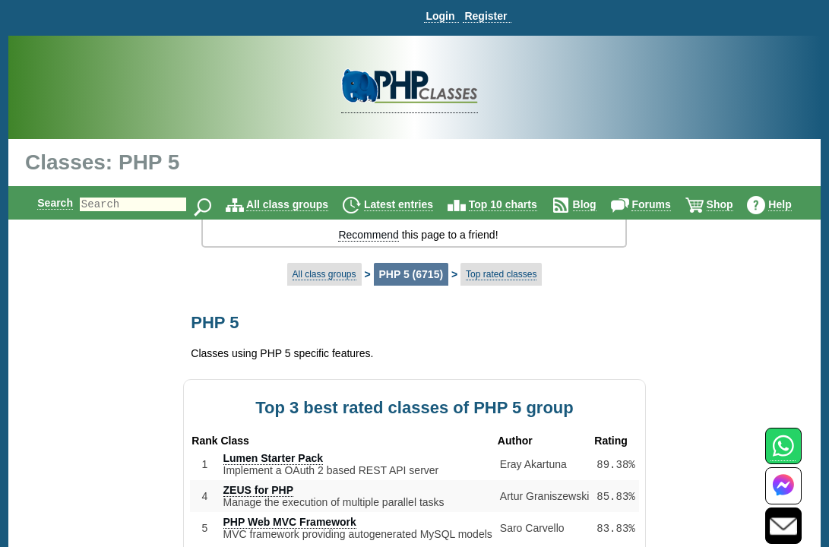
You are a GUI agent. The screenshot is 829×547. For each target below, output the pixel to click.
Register (485, 16)
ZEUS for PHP (258, 490)
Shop (733, 204)
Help (792, 204)
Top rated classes (501, 274)
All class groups (300, 204)
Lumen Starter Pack (273, 458)
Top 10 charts (516, 204)
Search (42, 203)
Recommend (368, 235)
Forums (663, 204)
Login (440, 16)
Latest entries (411, 204)
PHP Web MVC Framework (289, 522)
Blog (597, 204)
